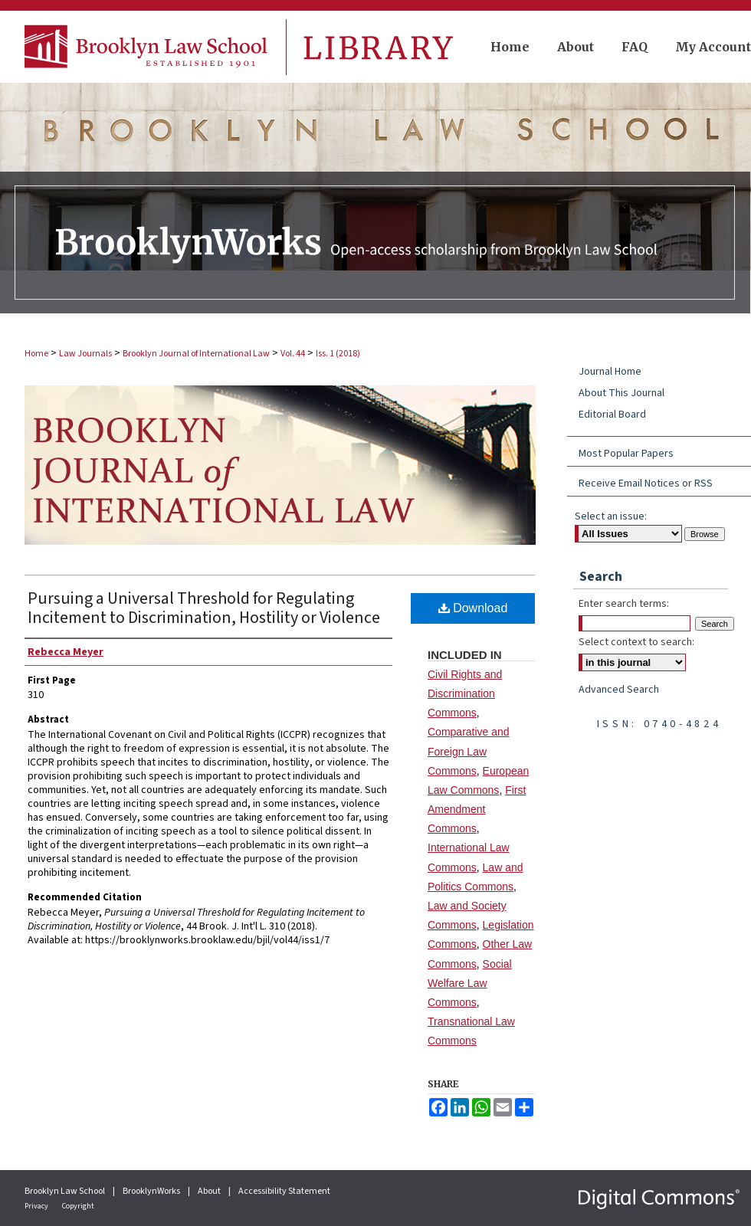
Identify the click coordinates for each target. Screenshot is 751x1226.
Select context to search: (636, 642)
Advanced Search (619, 689)
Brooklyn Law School (66, 1191)
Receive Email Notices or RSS (646, 483)
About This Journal (621, 393)
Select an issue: (611, 516)
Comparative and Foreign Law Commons (469, 751)
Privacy (37, 1206)
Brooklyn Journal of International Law (196, 353)
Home (36, 353)
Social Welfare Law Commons (470, 983)
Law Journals (85, 353)
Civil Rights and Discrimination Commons (465, 693)
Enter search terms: (624, 603)
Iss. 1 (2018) (338, 353)
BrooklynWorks (152, 1191)
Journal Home (610, 371)
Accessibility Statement (284, 1191)
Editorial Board (612, 414)
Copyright (78, 1206)
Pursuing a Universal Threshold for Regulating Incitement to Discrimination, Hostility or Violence (204, 608)
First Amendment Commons (477, 809)
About (210, 1191)
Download (473, 608)
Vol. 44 (292, 353)
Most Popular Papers (626, 453)
